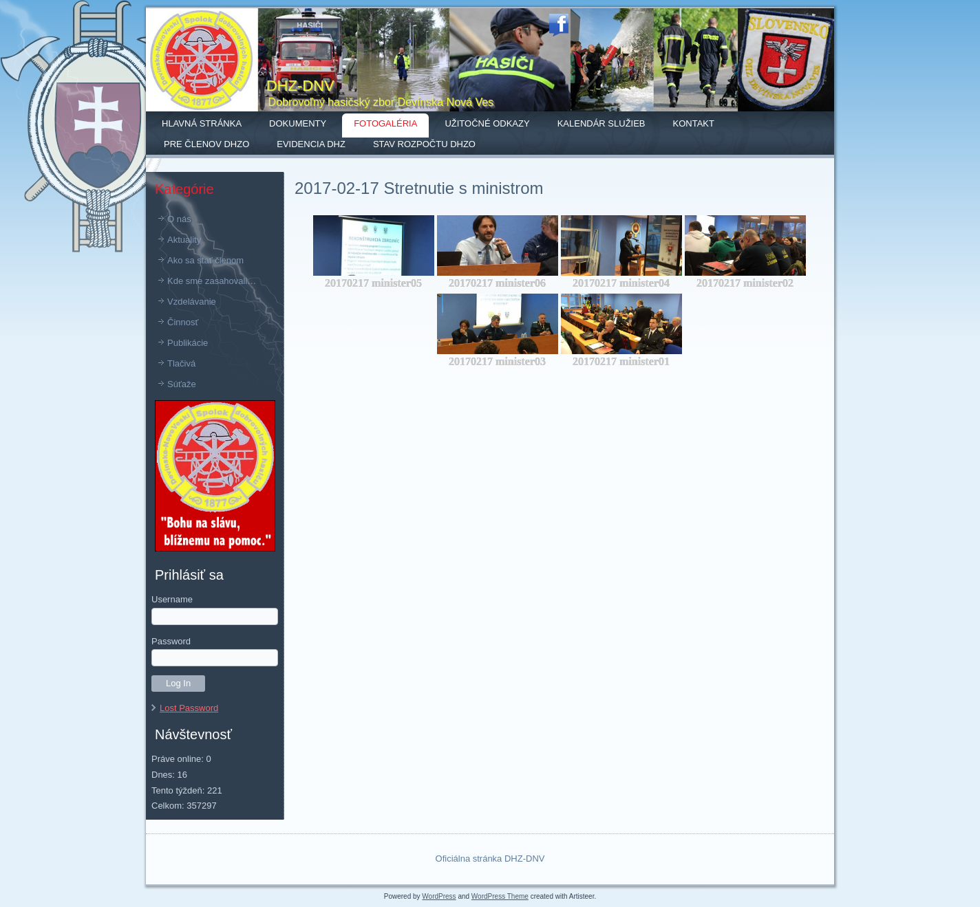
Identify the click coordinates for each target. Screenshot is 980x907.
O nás (179, 219)
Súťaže (181, 384)
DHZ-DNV (300, 85)
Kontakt (693, 123)
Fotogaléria (385, 123)
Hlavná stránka (202, 123)
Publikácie (187, 343)
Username (172, 599)
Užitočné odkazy (487, 123)
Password (171, 641)
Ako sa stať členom (205, 260)
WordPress (439, 896)
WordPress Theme (500, 896)
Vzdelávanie (191, 301)
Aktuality (184, 239)
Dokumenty (297, 123)
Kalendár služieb (601, 123)
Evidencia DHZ (311, 144)
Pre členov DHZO (206, 144)
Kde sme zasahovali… (211, 281)
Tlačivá (181, 363)
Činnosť (182, 322)
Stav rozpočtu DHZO (424, 144)
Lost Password (189, 708)
